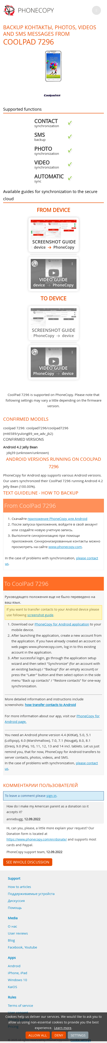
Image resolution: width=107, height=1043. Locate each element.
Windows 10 (17, 980)
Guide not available (53, 274)
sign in (51, 796)
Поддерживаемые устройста (31, 893)
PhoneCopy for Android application (62, 624)
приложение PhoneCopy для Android (57, 518)
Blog (11, 940)
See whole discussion (27, 862)
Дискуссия (16, 900)
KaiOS (12, 987)
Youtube (30, 947)
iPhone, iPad (17, 973)
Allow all (37, 1035)
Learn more (62, 1028)
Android (14, 966)
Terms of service (20, 1005)
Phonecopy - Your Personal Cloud (29, 10)
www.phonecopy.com (65, 546)
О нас (12, 926)
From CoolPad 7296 (53, 235)
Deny (59, 1035)
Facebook (15, 947)
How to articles (19, 886)
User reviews (18, 933)
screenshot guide (40, 615)
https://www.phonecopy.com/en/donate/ (37, 839)
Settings (78, 1035)
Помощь (15, 907)
